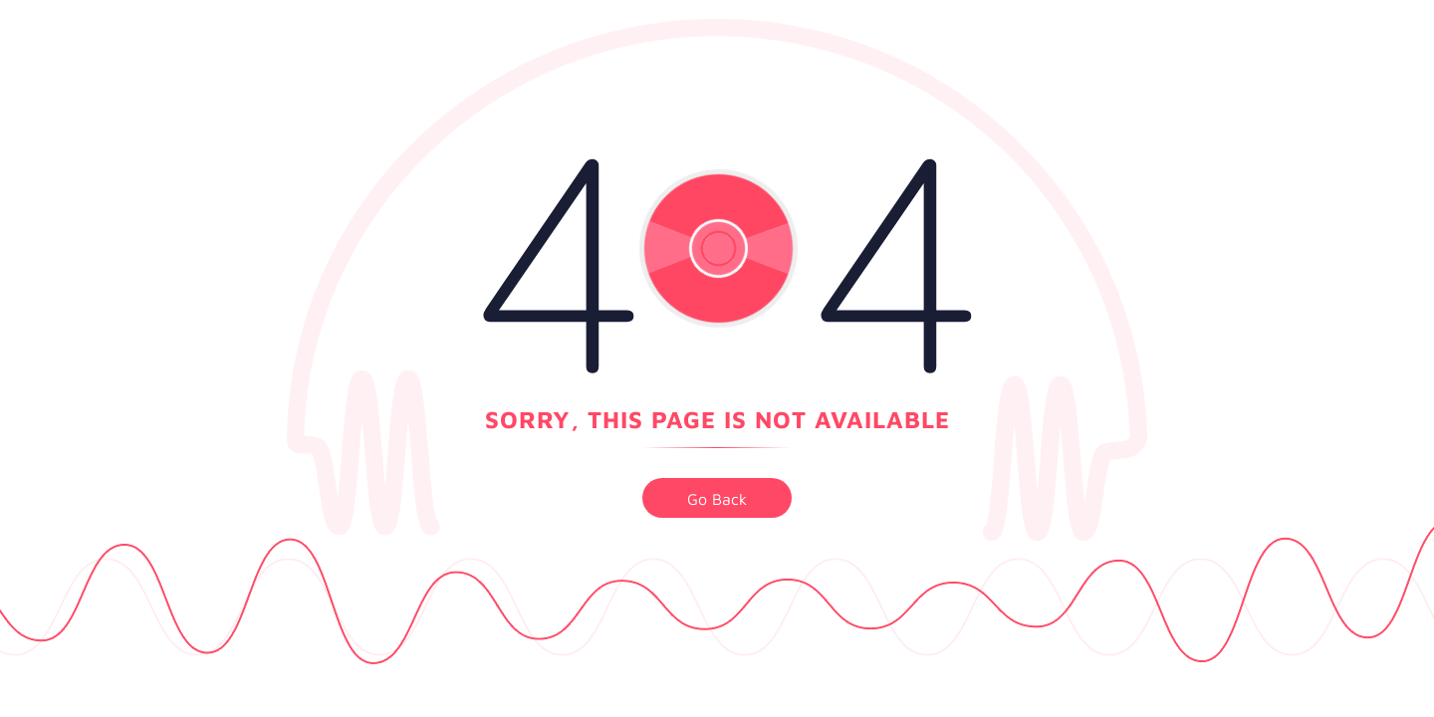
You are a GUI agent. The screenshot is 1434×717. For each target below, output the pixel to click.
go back (717, 499)
